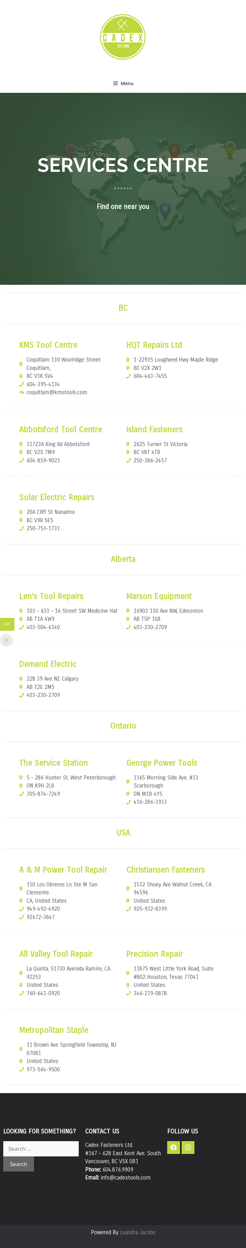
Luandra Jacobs (137, 1232)
